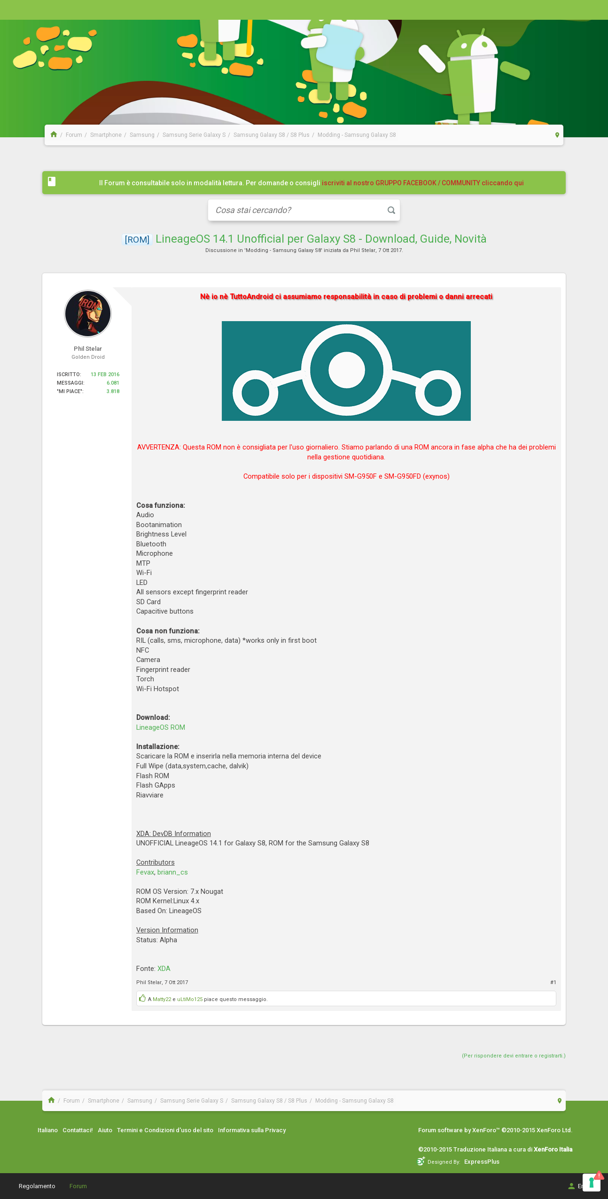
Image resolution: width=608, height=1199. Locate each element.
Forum (78, 1186)
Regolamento (37, 1186)
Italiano (48, 1130)
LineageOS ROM (160, 727)
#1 (553, 982)
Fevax (145, 872)
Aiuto (105, 1130)
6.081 (113, 383)
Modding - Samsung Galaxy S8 (283, 250)
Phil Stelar (362, 250)
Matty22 (162, 999)
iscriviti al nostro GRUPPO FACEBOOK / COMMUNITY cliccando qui (423, 183)
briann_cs (172, 872)
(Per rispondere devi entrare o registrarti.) (514, 1056)
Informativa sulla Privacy (252, 1130)
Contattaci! (77, 1130)
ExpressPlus (481, 1161)
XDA (164, 968)
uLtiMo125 (190, 999)
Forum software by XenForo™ (495, 1130)
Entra (579, 1186)
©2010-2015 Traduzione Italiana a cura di (495, 1149)
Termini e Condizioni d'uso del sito (165, 1130)
